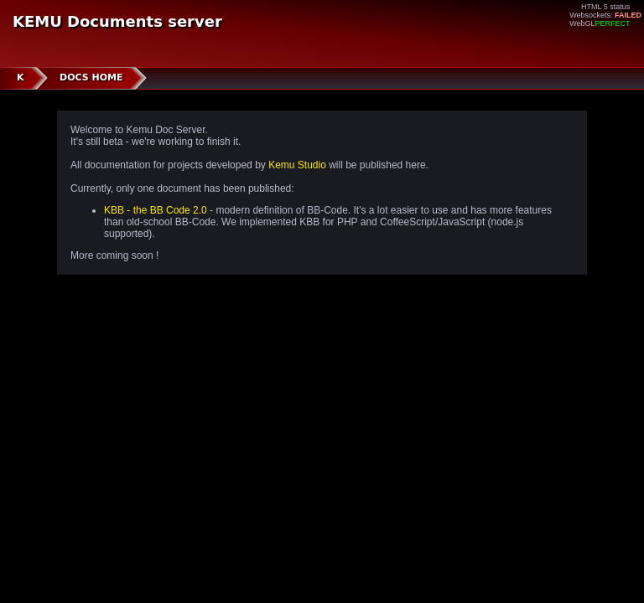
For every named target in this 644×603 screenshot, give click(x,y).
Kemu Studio (297, 165)
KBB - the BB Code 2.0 (155, 210)
